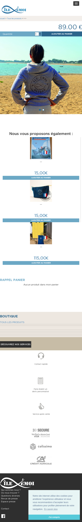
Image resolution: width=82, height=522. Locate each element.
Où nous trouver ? (10, 493)
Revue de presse (9, 498)
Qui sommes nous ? (10, 490)
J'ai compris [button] (54, 517)
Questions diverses (10, 496)
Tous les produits (14, 18)
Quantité (7, 34)
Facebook (3, 516)
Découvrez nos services (16, 344)
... (41, 161)
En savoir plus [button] (51, 509)
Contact (5, 508)
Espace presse (8, 501)
